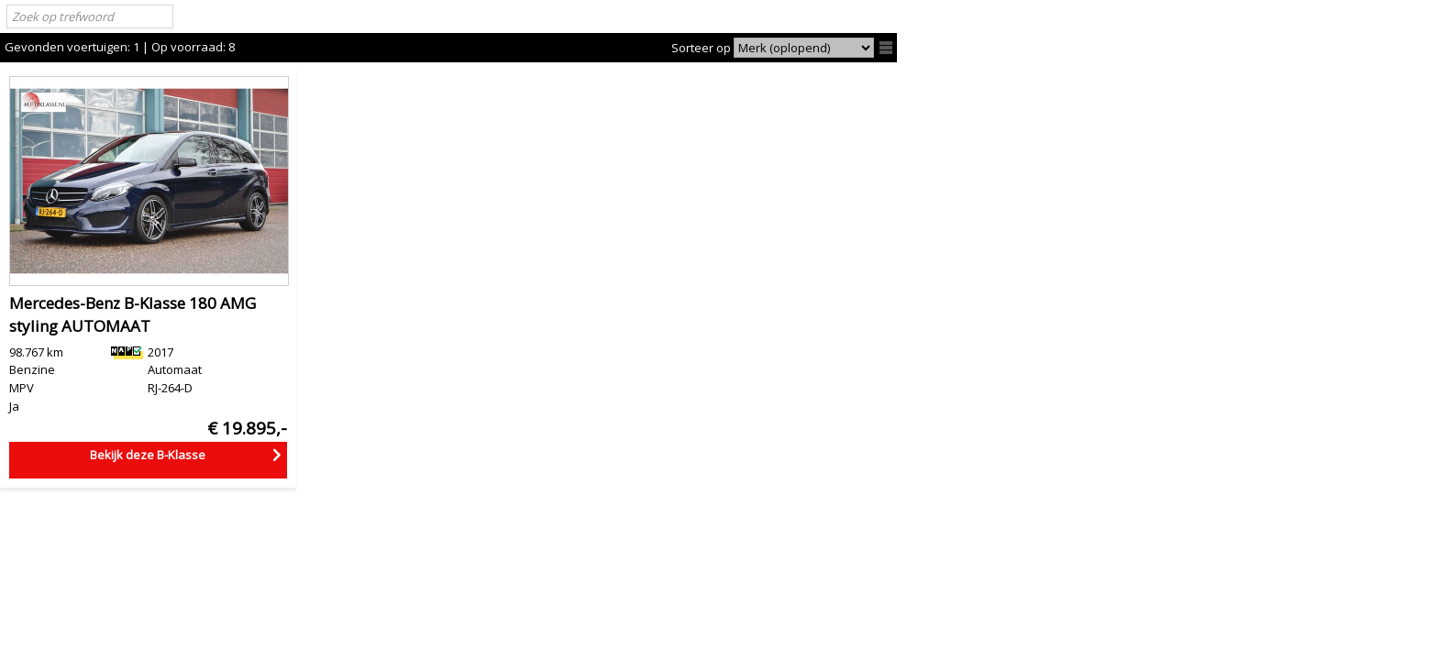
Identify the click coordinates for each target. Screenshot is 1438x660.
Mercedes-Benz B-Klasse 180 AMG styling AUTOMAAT (132, 314)
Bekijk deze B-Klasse (147, 454)
